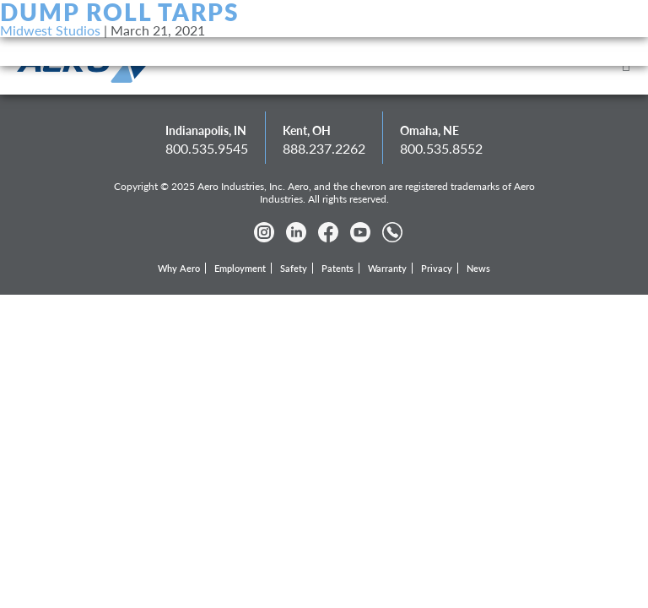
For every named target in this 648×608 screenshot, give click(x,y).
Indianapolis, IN (205, 130)
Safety (293, 268)
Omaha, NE (429, 130)
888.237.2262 (324, 148)
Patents (337, 268)
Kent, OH (307, 130)
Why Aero (179, 268)
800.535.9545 (206, 148)
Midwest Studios (50, 30)
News (478, 268)
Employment (240, 268)
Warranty (387, 268)
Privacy (436, 268)
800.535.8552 (441, 148)
